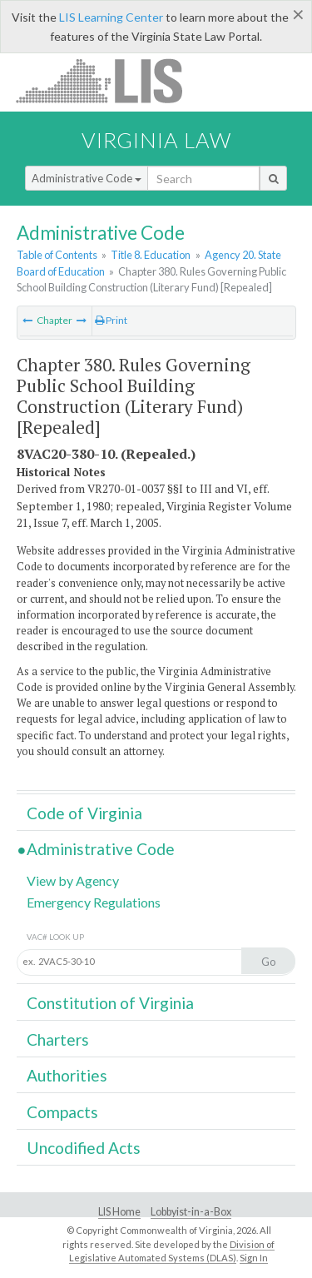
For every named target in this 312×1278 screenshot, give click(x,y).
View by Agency (73, 880)
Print (111, 320)
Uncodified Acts (84, 1147)
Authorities (67, 1075)
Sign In (254, 1257)
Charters (58, 1039)
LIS (108, 80)
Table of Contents (57, 254)
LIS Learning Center (111, 17)
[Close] (298, 14)
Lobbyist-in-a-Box (191, 1212)
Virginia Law (156, 139)
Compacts (62, 1111)
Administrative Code (86, 178)
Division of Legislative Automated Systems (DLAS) (172, 1251)
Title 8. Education (151, 254)
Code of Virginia (84, 813)
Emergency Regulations (94, 902)
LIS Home (119, 1212)
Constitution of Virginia (110, 1002)
